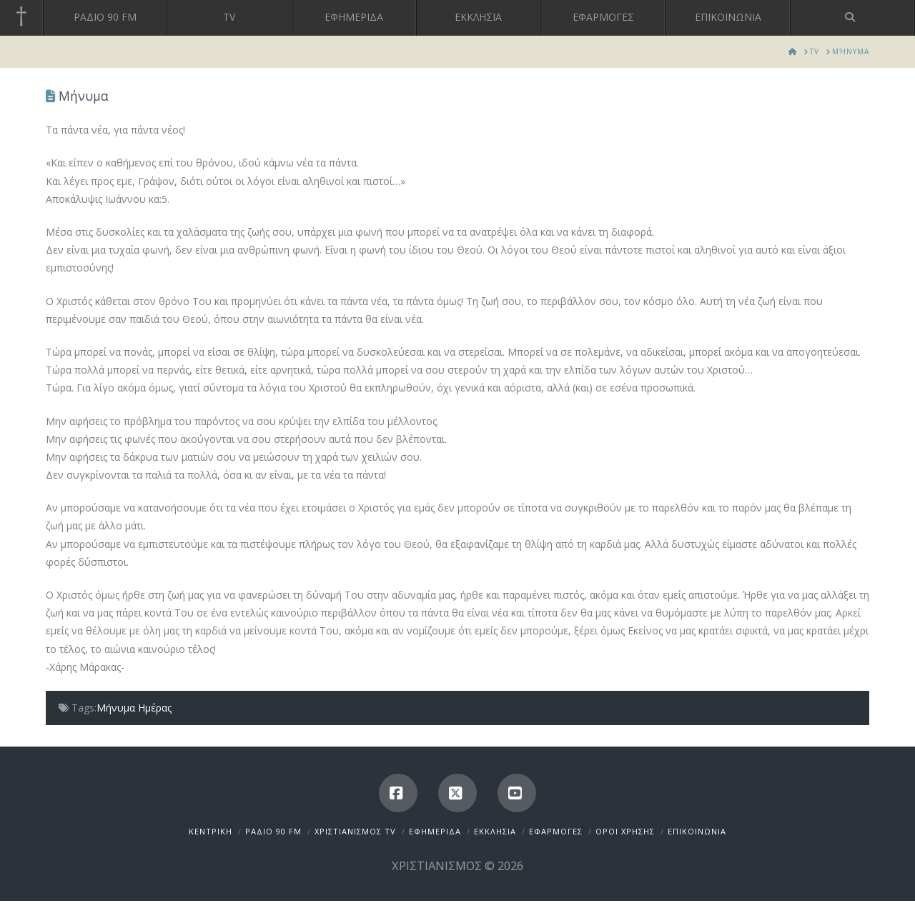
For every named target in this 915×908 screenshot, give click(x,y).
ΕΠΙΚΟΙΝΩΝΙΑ (697, 831)
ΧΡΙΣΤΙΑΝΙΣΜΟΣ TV (355, 831)
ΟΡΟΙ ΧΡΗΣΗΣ (625, 831)
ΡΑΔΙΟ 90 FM (273, 831)
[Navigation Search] (853, 18)
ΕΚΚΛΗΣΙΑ (495, 831)
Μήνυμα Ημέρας (134, 707)
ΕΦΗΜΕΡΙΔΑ (435, 831)
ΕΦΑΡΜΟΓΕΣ (556, 831)
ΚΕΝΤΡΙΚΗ (210, 831)
